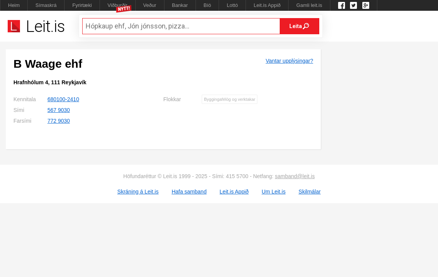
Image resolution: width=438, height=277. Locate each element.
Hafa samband (189, 192)
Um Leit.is (273, 192)
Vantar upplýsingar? (289, 61)
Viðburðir (118, 5)
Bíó (207, 5)
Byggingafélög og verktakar (229, 99)
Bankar (180, 5)
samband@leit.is (295, 176)
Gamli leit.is (309, 5)
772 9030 (58, 121)
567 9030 (58, 110)
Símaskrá (45, 5)
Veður (149, 5)
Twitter (353, 5)
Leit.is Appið (267, 5)
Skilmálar (310, 192)
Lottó (232, 5)
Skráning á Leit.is (137, 192)
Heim (14, 5)
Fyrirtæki (82, 5)
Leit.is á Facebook (341, 5)
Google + (365, 5)
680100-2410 (63, 99)
